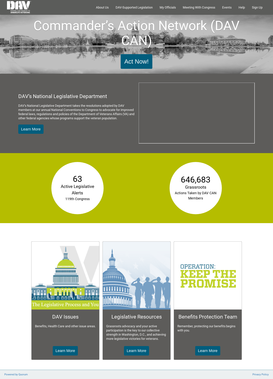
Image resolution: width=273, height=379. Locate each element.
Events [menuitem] (227, 7)
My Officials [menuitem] (168, 7)
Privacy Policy (260, 374)
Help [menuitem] (242, 7)
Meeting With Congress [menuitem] (199, 7)
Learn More (31, 129)
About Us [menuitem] (102, 7)
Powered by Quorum (16, 374)
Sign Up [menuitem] (257, 7)
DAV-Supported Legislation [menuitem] (134, 7)
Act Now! (136, 61)
